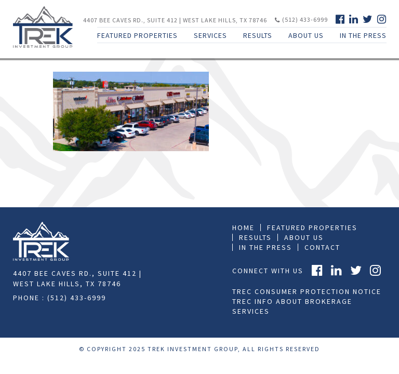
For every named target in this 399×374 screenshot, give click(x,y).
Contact (322, 247)
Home (243, 227)
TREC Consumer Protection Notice (306, 291)
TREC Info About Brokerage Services (292, 306)
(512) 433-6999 (301, 19)
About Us (306, 35)
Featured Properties (137, 35)
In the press (265, 247)
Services (210, 35)
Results (257, 35)
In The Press (363, 35)
